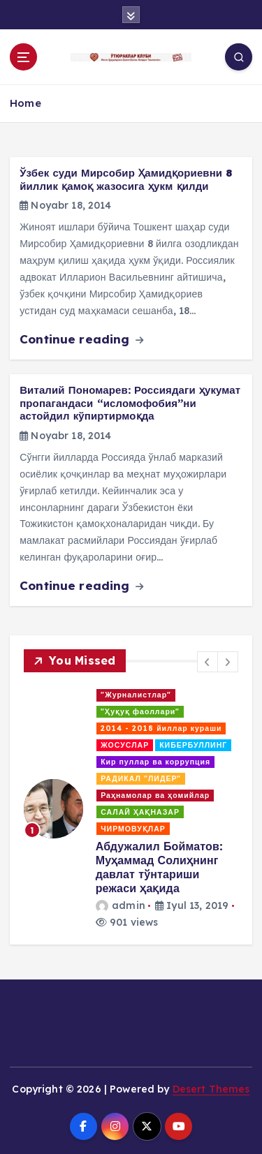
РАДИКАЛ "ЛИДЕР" (141, 778)
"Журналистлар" (136, 695)
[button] (207, 661)
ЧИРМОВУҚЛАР (133, 829)
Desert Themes (211, 1089)
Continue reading (81, 339)
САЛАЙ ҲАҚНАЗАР (140, 812)
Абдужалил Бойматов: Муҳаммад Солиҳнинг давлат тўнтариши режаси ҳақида (159, 867)
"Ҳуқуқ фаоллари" (140, 711)
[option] (131, 808)
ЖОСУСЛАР (125, 745)
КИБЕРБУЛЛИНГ (193, 745)
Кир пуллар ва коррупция (155, 762)
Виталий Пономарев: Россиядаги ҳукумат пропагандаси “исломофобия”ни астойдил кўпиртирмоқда (130, 402)
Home (25, 103)
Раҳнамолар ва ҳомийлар (155, 795)
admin (120, 905)
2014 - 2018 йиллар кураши (161, 728)
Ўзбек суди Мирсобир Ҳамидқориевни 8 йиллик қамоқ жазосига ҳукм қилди (126, 179)
